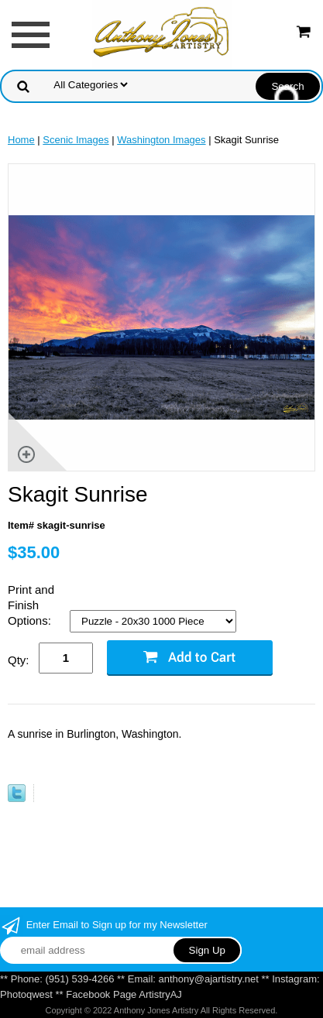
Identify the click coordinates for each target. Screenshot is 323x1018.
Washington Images (161, 140)
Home (21, 140)
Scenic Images (75, 140)
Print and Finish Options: (31, 605)
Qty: (18, 660)
